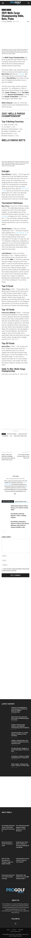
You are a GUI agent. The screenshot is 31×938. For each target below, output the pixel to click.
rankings (4, 216)
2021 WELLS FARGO (11, 434)
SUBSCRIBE (20, 929)
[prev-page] (3, 531)
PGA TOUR (9, 9)
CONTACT (14, 929)
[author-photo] (16, 474)
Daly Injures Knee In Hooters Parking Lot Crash (7, 843)
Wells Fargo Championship (20, 436)
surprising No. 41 (21, 233)
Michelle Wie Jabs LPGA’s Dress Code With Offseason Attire (22, 876)
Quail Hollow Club (22, 434)
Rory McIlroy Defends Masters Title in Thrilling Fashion (18, 515)
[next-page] (5, 531)
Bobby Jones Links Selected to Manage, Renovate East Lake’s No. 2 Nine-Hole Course (8, 457)
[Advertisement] (14, 609)
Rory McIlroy (5, 436)
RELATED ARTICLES (8, 501)
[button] (2, 3)
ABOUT (8, 929)
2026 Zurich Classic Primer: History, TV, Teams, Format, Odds (19, 507)
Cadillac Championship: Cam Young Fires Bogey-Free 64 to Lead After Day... (20, 742)
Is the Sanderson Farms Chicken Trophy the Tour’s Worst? (22, 860)
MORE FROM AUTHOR (20, 501)
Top (11, 436)
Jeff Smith (9, 21)
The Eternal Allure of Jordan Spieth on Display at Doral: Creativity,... (19, 734)
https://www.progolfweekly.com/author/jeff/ (15, 478)
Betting (3, 9)
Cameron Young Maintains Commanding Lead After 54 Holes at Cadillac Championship (19, 710)
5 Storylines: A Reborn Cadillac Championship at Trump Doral (20, 756)
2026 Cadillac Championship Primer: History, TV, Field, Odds (20, 764)
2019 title (21, 74)
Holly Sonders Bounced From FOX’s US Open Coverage (8, 876)
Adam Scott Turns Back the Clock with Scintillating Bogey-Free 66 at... (20, 718)
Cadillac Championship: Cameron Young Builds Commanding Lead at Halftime (20, 726)
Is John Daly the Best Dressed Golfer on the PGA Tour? (23, 456)
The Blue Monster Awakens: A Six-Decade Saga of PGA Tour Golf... (20, 750)
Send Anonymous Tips (15, 931)
